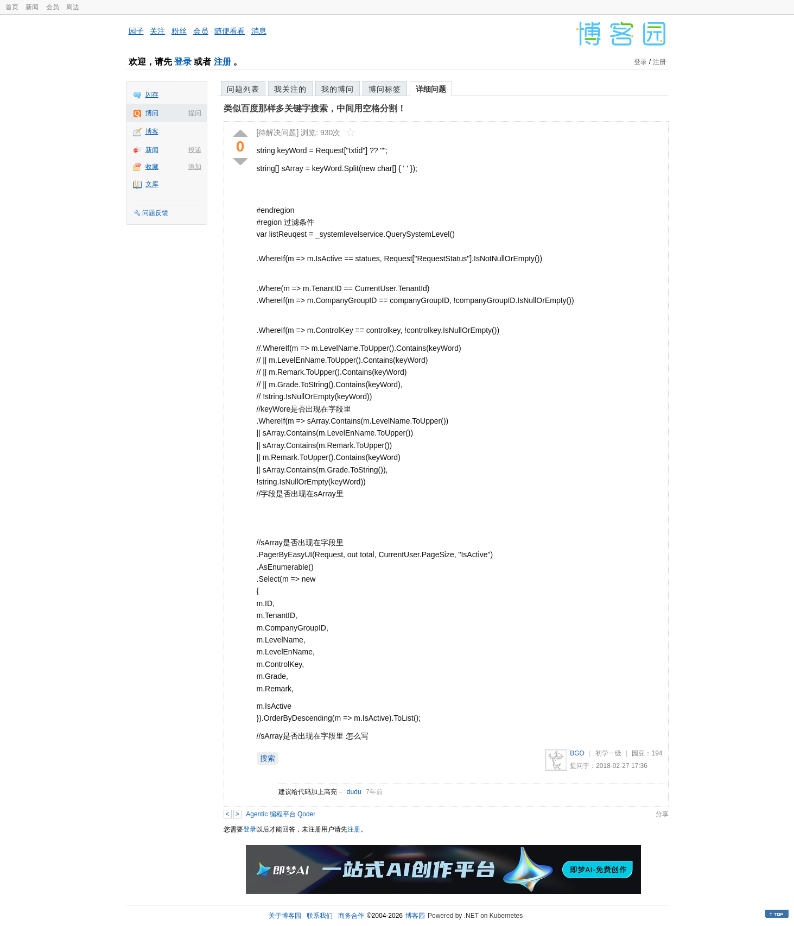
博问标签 (385, 89)
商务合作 (351, 915)
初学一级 (608, 753)
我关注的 (290, 89)
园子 (136, 31)
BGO (577, 753)
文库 (151, 184)
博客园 (415, 915)
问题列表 (243, 89)
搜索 (267, 758)
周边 (72, 7)
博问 (151, 113)
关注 (157, 31)
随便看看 (229, 31)
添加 (194, 167)
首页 (11, 7)
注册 (222, 61)
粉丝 (179, 31)
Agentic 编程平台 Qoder (280, 814)
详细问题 (431, 89)
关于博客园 (285, 915)
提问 (194, 113)
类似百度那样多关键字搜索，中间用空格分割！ (315, 108)
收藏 (151, 167)
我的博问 (337, 89)
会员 (52, 7)
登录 (183, 61)
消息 (258, 31)
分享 (662, 814)
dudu (354, 792)
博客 (151, 131)
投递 (194, 150)
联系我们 (320, 915)
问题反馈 (155, 213)
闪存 (151, 94)
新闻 (32, 7)
